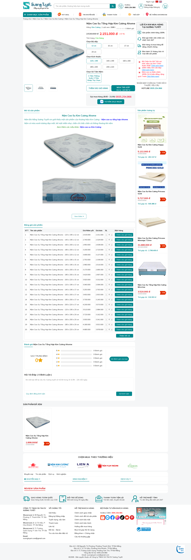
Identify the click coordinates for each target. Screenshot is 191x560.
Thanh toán (53, 523)
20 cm (94, 52)
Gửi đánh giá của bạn (119, 359)
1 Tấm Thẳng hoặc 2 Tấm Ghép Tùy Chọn (93, 78)
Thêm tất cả (124, 336)
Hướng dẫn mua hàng (83, 526)
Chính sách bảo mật (82, 520)
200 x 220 (110, 67)
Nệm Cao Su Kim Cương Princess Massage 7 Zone (151, 239)
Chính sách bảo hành (83, 523)
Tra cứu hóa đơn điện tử (58, 533)
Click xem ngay (157, 65)
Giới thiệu (52, 513)
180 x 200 (94, 67)
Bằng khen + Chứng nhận (85, 533)
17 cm (126, 46)
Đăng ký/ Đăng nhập (57, 516)
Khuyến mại (28, 474)
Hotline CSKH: (111, 513)
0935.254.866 (123, 96)
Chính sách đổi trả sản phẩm (86, 516)
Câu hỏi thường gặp (82, 537)
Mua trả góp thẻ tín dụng (84, 530)
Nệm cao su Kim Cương (90, 127)
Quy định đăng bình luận (35, 394)
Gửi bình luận (124, 394)
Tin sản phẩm (41, 474)
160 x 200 (126, 61)
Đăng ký (157, 7)
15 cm (110, 46)
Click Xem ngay (153, 76)
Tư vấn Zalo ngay (111, 102)
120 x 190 (94, 61)
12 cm (93, 46)
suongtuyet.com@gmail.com (34, 538)
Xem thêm (79, 216)
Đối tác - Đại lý (54, 530)
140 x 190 (110, 61)
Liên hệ (51, 526)
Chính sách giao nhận (83, 513)
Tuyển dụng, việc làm (57, 520)
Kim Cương (96, 27)
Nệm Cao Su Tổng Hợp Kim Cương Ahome (37, 437)
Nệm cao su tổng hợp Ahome (114, 119)
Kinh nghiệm (61, 474)
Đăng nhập (148, 7)
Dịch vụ (51, 474)
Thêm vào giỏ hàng (98, 88)
